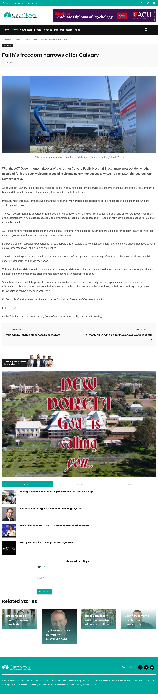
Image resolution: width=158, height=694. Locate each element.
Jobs (77, 29)
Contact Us (32, 3)
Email (40, 577)
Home (6, 29)
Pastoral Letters (63, 29)
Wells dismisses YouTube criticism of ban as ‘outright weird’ (55, 525)
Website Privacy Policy (120, 680)
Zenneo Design (89, 684)
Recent (27, 484)
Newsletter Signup (77, 680)
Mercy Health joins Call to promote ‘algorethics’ (48, 542)
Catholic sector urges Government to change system (51, 508)
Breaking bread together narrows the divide (17, 620)
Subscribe (44, 591)
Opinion (7, 46)
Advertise (7, 3)
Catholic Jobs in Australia (55, 680)
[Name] (79, 572)
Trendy (130, 484)
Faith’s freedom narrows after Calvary (23, 316)
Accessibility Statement (98, 680)
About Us (19, 3)
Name (41, 566)
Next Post (144, 329)
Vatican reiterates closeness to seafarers (33, 335)
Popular (79, 484)
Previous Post (16, 329)
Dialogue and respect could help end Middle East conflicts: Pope (57, 491)
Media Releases (43, 29)
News (15, 29)
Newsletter (26, 29)
